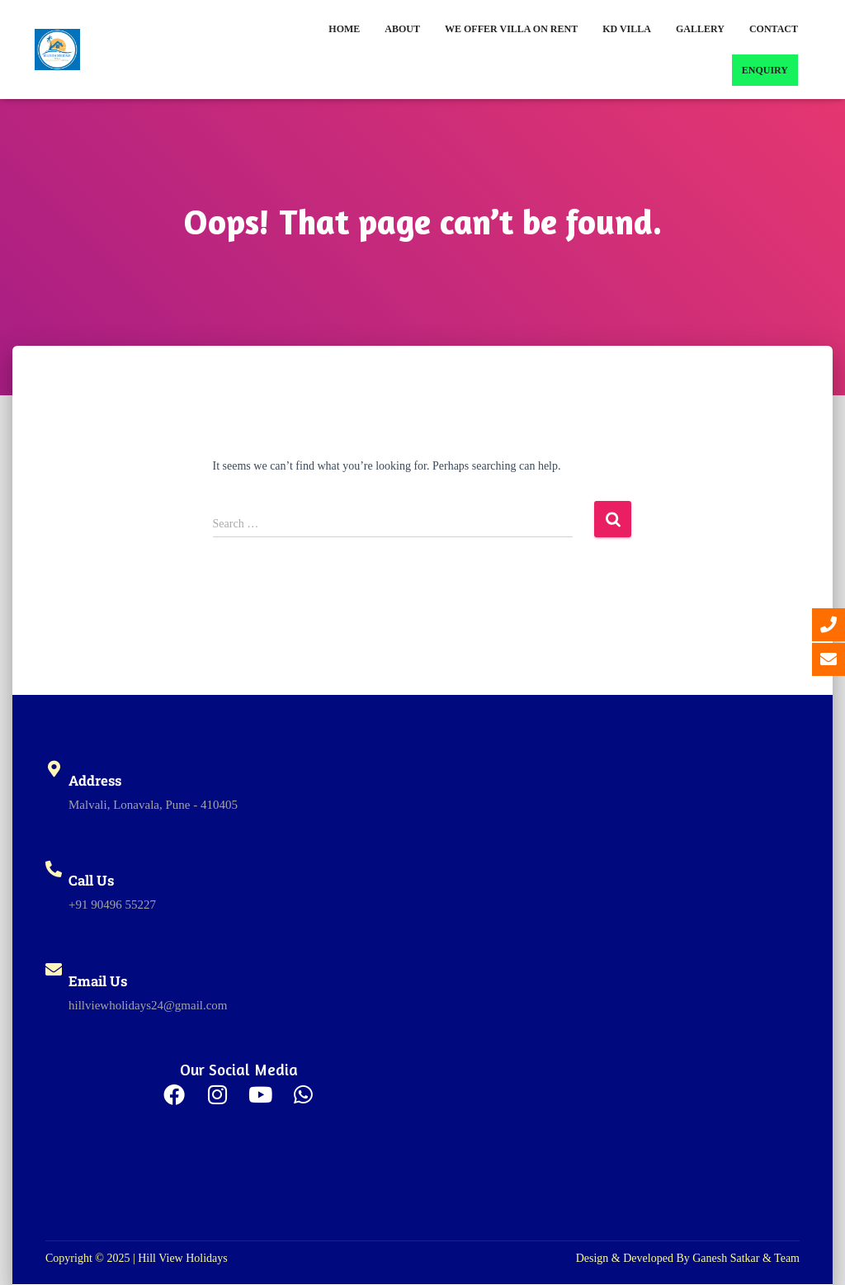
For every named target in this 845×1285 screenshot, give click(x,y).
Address (94, 780)
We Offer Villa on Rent (511, 29)
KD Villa (626, 29)
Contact (773, 29)
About (402, 29)
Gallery (700, 29)
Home (344, 29)
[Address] (53, 769)
